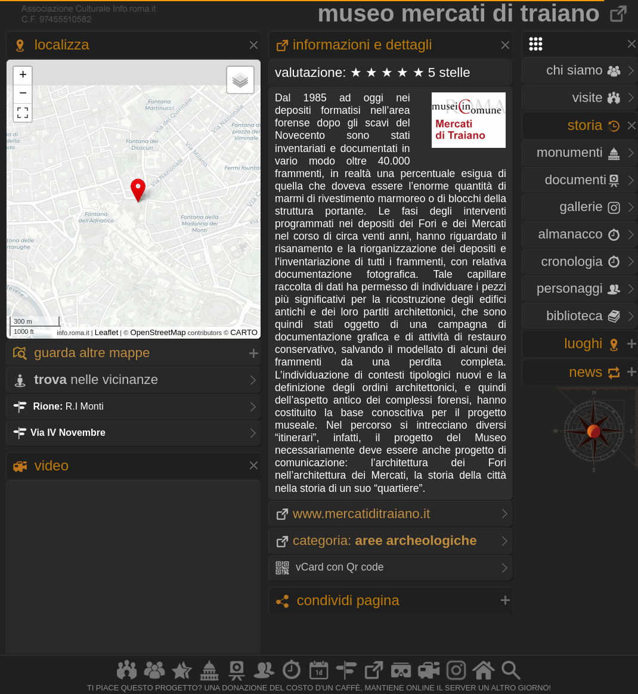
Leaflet (107, 332)
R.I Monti (58, 406)
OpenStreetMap (157, 332)
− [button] (23, 94)
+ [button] (23, 76)
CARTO (244, 332)
